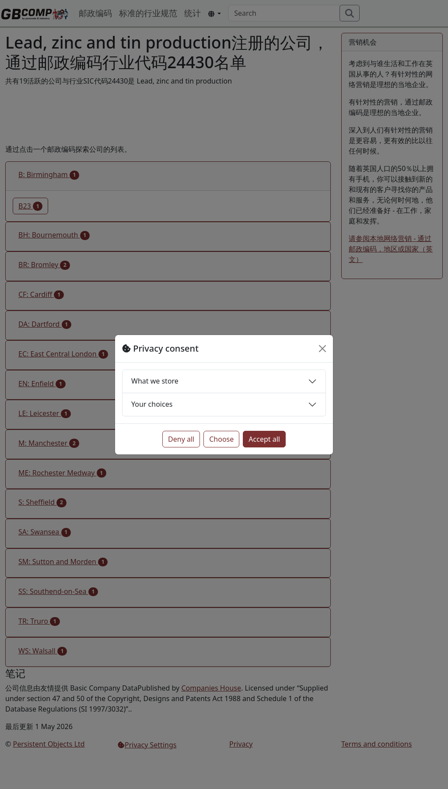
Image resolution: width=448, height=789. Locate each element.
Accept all (264, 439)
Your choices (151, 404)
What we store (154, 381)
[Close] (322, 349)
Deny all (181, 439)
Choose (221, 439)
